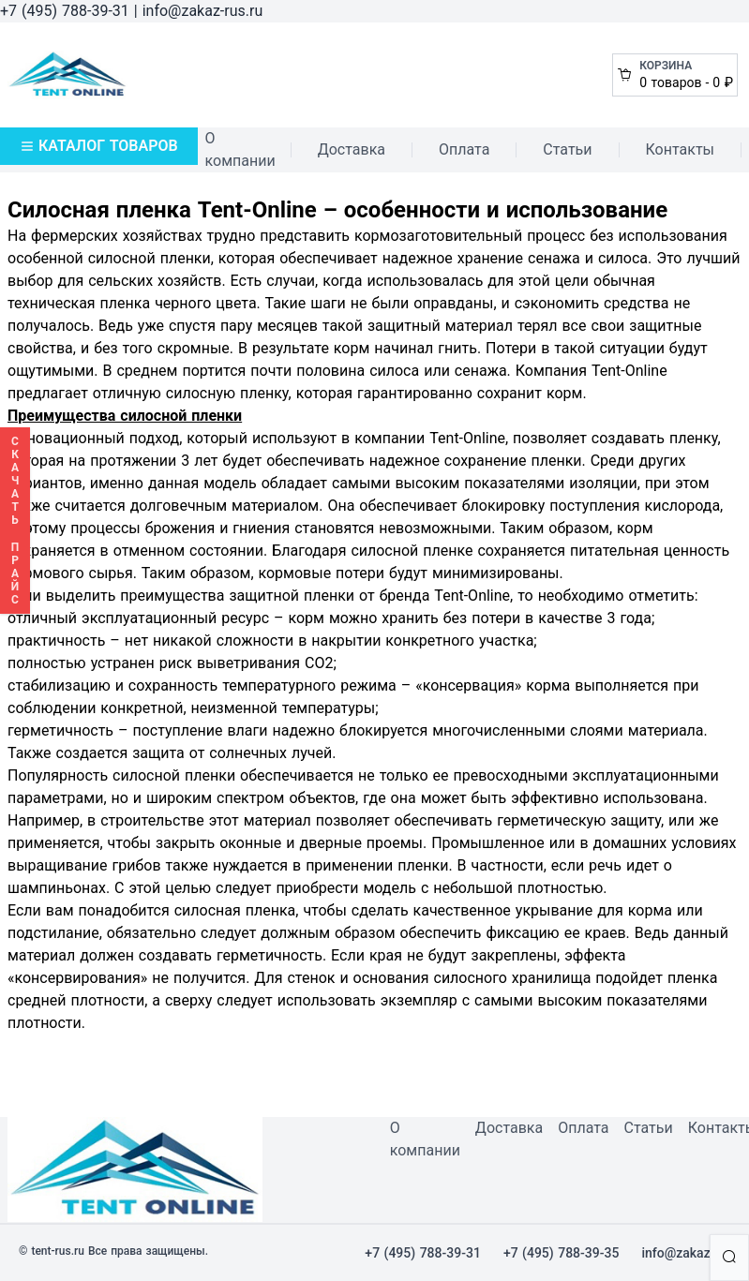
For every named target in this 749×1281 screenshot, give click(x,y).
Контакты (680, 149)
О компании (240, 149)
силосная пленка (235, 910)
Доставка (351, 149)
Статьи (567, 149)
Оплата (464, 149)
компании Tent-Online (429, 438)
